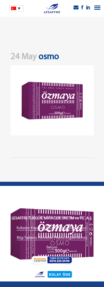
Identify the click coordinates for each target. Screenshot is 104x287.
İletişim (52, 247)
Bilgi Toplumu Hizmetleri (35, 238)
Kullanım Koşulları (30, 228)
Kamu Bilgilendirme (70, 238)
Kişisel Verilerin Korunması (66, 228)
